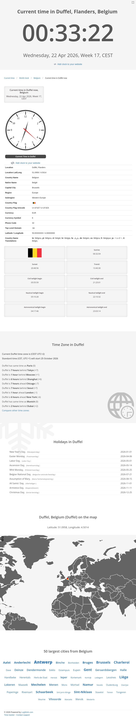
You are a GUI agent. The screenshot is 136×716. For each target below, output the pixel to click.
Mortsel (75, 684)
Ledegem (99, 677)
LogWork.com (27, 712)
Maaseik (23, 684)
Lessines (111, 677)
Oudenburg (112, 684)
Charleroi (122, 662)
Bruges (88, 662)
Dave (8, 670)
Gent (88, 669)
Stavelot (99, 692)
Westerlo (91, 699)
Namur (88, 684)
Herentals (24, 677)
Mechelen (38, 684)
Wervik (79, 699)
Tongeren (121, 692)
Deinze (18, 670)
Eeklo (52, 670)
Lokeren (9, 685)
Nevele (100, 685)
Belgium (37, 78)
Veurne (41, 699)
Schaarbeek (44, 692)
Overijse (124, 685)
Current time (9, 78)
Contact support (23, 715)
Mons (64, 684)
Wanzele (68, 699)
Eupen (76, 670)
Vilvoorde (55, 699)
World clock (24, 78)
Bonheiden (73, 662)
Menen (53, 685)
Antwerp (43, 662)
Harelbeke (10, 677)
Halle (123, 670)
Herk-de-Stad (40, 677)
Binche (60, 662)
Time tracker (9, 715)
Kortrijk (88, 677)
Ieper (63, 677)
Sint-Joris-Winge (63, 692)
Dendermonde (36, 670)
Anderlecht (22, 662)
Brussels (103, 662)
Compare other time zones (15, 410)
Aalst (7, 662)
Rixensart (27, 692)
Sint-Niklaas (83, 692)
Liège (123, 677)
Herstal (54, 677)
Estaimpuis (64, 670)
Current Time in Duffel (25, 156)
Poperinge (12, 692)
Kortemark (76, 677)
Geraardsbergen (106, 670)
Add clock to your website (69, 64)
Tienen (110, 692)
